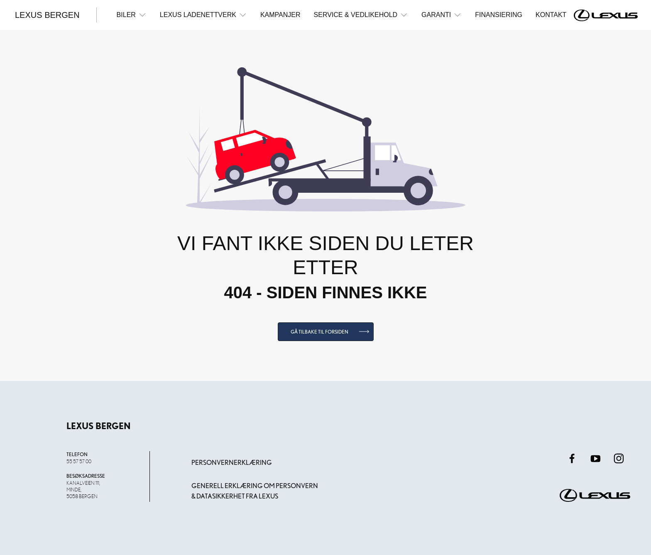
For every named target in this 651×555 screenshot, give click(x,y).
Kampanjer (280, 14)
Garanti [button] (441, 14)
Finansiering (498, 14)
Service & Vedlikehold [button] (361, 14)
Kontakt (551, 14)
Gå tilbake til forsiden (319, 332)
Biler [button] (132, 14)
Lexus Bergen (47, 15)
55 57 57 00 (78, 461)
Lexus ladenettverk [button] (203, 14)
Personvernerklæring (231, 463)
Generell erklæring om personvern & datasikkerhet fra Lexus (254, 491)
